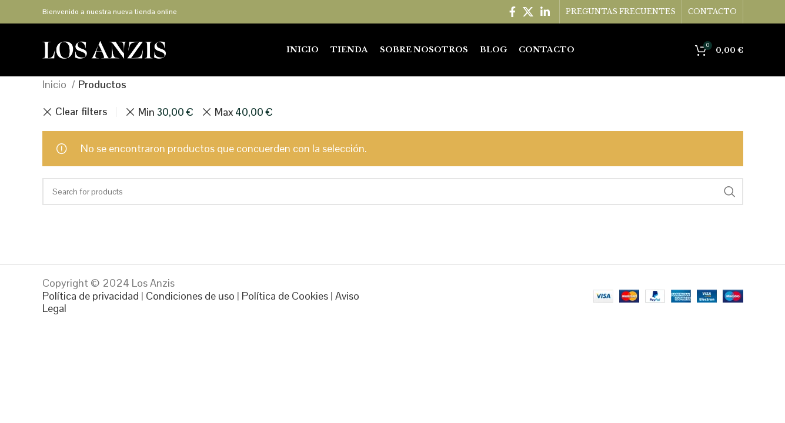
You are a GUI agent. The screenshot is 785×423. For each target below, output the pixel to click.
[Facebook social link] (512, 12)
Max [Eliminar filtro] (243, 112)
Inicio (55, 84)
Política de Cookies (285, 296)
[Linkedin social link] (545, 12)
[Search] (392, 191)
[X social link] (528, 12)
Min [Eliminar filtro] (165, 112)
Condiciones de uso (190, 296)
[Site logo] (104, 49)
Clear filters (81, 112)
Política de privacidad (90, 296)
